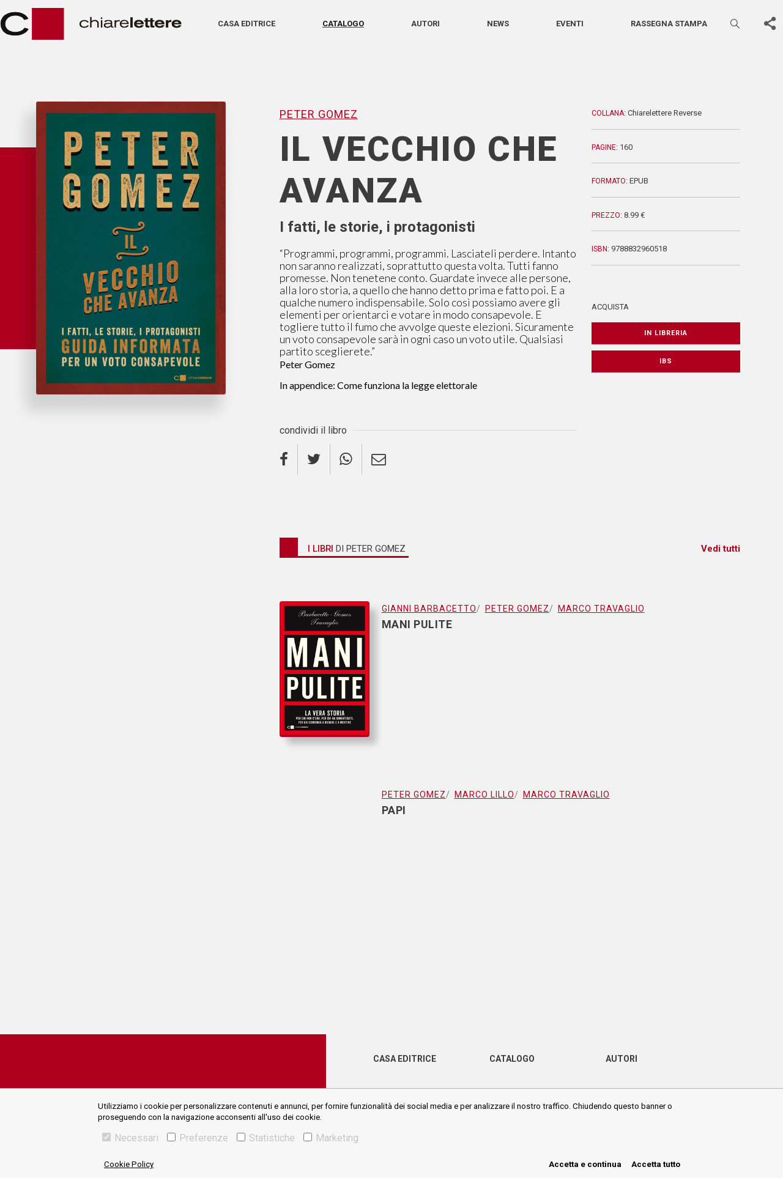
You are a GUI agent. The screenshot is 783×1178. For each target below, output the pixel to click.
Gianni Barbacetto (429, 608)
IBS (665, 361)
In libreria (666, 333)
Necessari (130, 1138)
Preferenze (197, 1138)
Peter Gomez (319, 114)
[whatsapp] (346, 459)
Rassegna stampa (669, 23)
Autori (425, 23)
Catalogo (343, 23)
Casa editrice (246, 23)
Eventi (570, 23)
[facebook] (289, 459)
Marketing (330, 1138)
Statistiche (266, 1138)
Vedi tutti (720, 548)
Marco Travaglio (601, 608)
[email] (378, 459)
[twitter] (314, 459)
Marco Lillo (484, 794)
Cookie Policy (129, 1164)
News (498, 23)
